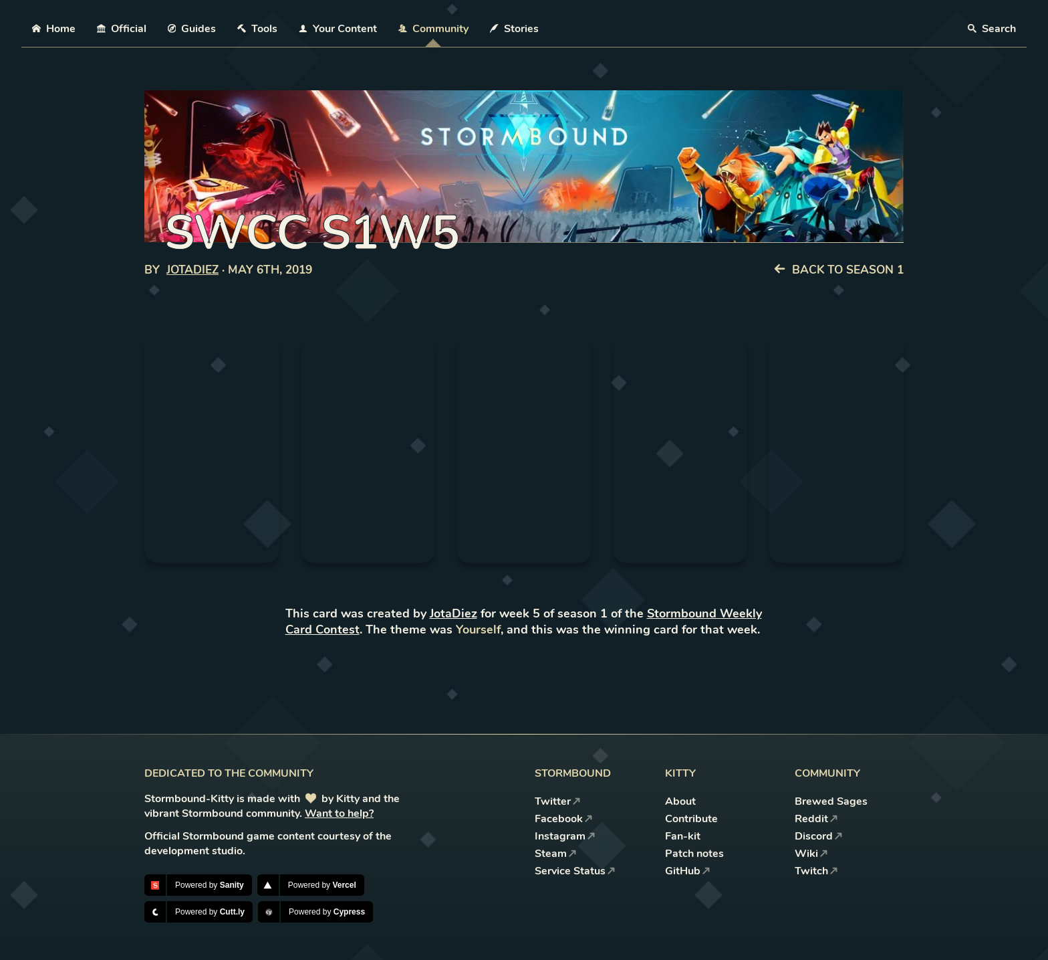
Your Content (338, 28)
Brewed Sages (831, 801)
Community (433, 28)
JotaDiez (192, 270)
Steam (556, 853)
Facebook (564, 818)
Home (54, 28)
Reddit (816, 818)
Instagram (565, 836)
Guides (192, 28)
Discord (819, 836)
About (680, 801)
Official (121, 28)
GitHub (687, 871)
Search (992, 28)
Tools (257, 28)
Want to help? (339, 813)
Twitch (816, 871)
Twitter (558, 801)
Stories (514, 28)
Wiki (811, 853)
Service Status (575, 871)
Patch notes (694, 853)
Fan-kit (682, 836)
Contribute (691, 818)
